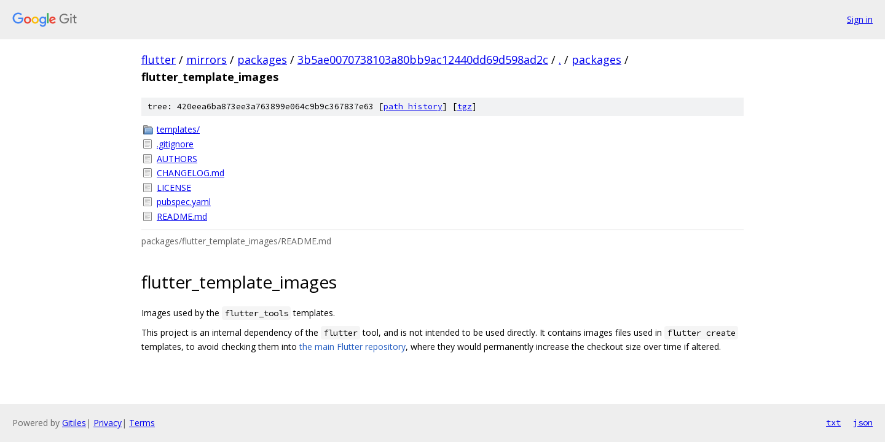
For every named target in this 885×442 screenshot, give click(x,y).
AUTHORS (177, 159)
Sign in (860, 19)
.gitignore (175, 144)
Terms (142, 422)
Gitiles (74, 422)
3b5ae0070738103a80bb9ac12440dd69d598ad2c (422, 59)
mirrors (206, 59)
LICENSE (174, 187)
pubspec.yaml (184, 201)
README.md (182, 216)
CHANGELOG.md (190, 173)
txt (833, 422)
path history (413, 106)
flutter (158, 59)
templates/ (178, 129)
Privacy (107, 422)
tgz (464, 106)
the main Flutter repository (352, 346)
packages (262, 59)
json (863, 422)
